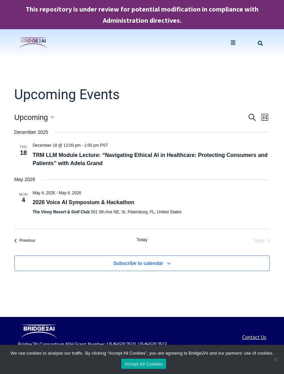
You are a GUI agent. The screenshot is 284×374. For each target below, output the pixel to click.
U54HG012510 (121, 344)
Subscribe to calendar (138, 263)
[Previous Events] (24, 241)
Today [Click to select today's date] (142, 239)
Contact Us (254, 337)
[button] (233, 43)
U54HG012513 (152, 344)
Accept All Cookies (144, 364)
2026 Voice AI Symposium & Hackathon (84, 202)
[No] (275, 359)
